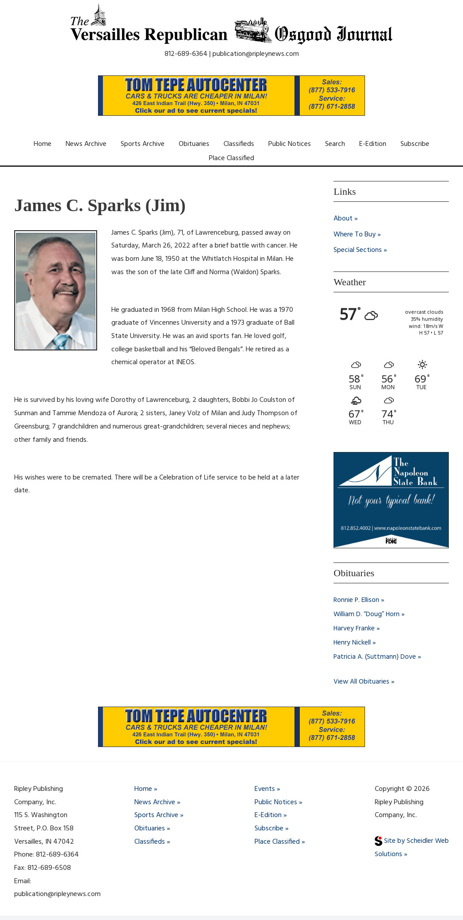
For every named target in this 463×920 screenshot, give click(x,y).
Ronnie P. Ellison (357, 600)
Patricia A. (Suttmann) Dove (375, 657)
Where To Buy (355, 234)
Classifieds (239, 144)
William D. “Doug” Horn (367, 614)
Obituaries (194, 144)
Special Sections (358, 250)
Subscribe (414, 144)
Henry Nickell (352, 643)
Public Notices (289, 144)
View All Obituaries (362, 682)
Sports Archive (143, 144)
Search (335, 144)
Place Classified (231, 158)
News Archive (86, 144)
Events (265, 789)
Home (42, 144)
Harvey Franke (354, 628)
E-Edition (372, 144)
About (343, 218)
